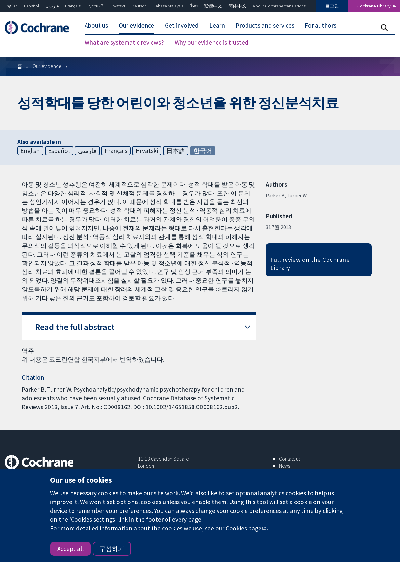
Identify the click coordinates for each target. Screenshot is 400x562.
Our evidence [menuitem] (136, 25)
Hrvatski (117, 6)
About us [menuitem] (96, 25)
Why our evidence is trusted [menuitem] (211, 42)
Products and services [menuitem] (265, 25)
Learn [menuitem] (217, 25)
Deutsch (139, 6)
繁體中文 (213, 6)
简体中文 (237, 6)
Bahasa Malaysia (168, 6)
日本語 (176, 150)
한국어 (202, 150)
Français (73, 6)
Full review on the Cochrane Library (310, 264)
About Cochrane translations (279, 6)
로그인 (332, 6)
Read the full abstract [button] (74, 327)
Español (31, 6)
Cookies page (243, 528)
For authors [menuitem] (320, 25)
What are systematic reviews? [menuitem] (124, 42)
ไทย (194, 6)
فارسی (52, 6)
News (284, 465)
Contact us (289, 458)
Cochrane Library (374, 6)
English (11, 6)
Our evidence (47, 66)
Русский (95, 6)
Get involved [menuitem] (182, 25)
